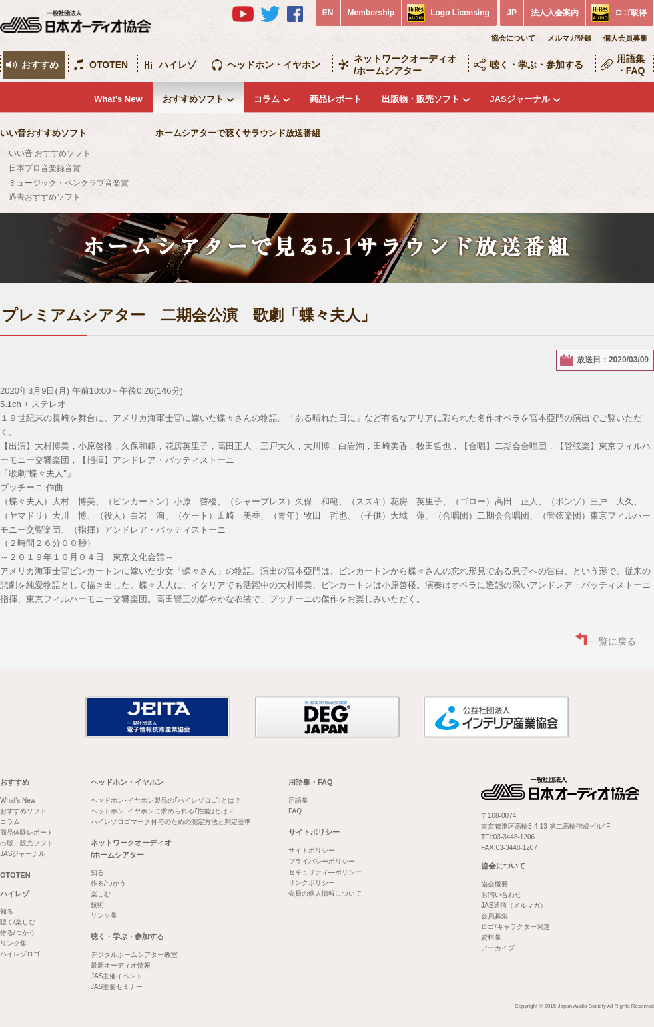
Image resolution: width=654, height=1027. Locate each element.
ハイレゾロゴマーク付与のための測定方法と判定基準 (171, 821)
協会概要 (494, 884)
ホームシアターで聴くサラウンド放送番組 (237, 133)
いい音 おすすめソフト (50, 153)
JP (512, 12)
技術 (97, 904)
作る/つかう (17, 932)
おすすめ (40, 64)
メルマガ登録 (569, 38)
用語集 (298, 800)
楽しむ (101, 894)
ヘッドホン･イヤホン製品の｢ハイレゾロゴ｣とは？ (166, 800)
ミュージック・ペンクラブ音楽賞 (69, 183)
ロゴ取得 (631, 12)
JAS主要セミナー (117, 986)
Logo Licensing (460, 12)
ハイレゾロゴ (20, 954)
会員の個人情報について (325, 893)
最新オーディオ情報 (121, 965)
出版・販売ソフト (26, 843)
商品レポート (336, 99)
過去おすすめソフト (45, 197)
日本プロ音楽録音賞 (45, 168)
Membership (371, 12)
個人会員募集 (625, 38)
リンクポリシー (311, 882)
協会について (513, 38)
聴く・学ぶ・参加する (536, 64)
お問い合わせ (501, 894)
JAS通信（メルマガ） (514, 905)
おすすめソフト (193, 99)
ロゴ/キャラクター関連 (515, 926)
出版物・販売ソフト (421, 99)
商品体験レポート (26, 832)
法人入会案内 (555, 12)
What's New (118, 99)
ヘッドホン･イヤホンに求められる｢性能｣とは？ (162, 811)
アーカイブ (498, 948)
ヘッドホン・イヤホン (273, 64)
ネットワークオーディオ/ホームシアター (405, 64)
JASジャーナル (520, 99)
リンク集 (13, 943)
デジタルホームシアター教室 (134, 954)
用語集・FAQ (631, 64)
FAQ (295, 811)
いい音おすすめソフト (43, 133)
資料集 (491, 937)
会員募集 (494, 916)
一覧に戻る (612, 641)
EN (328, 12)
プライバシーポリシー (321, 861)
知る (6, 911)
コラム (267, 99)
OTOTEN (108, 64)
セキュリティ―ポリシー (325, 872)
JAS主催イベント (117, 976)
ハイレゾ (177, 64)
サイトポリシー (314, 832)
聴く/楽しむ (17, 922)
